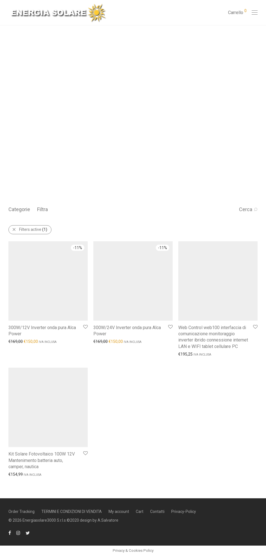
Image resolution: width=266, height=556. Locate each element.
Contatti (157, 511)
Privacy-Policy (183, 511)
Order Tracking (21, 511)
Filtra (42, 209)
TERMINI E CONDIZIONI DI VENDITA (71, 511)
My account (119, 511)
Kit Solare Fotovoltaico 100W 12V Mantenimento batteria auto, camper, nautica (41, 460)
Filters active (33, 229)
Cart (139, 511)
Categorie (19, 209)
